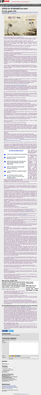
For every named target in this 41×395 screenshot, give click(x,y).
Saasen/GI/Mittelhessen (35, 4)
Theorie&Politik (23, 4)
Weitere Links (14, 13)
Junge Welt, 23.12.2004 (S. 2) (22, 214)
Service (6, 5)
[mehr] (8, 381)
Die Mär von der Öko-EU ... (6, 13)
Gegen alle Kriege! (11, 6)
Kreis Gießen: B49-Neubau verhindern (8, 385)
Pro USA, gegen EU (13, 12)
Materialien (2, 5)
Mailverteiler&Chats (9, 388)
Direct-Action (2, 4)
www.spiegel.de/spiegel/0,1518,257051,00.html (28, 139)
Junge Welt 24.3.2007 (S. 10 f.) (25, 306)
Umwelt (19, 4)
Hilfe (8, 363)
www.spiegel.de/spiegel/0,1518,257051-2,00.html (12, 140)
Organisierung (14, 4)
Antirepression (8, 4)
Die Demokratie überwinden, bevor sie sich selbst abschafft (9, 387)
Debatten (28, 4)
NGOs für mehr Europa (21, 12)
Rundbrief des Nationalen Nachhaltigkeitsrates (19, 85)
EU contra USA (18, 6)
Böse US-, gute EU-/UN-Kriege (31, 12)
